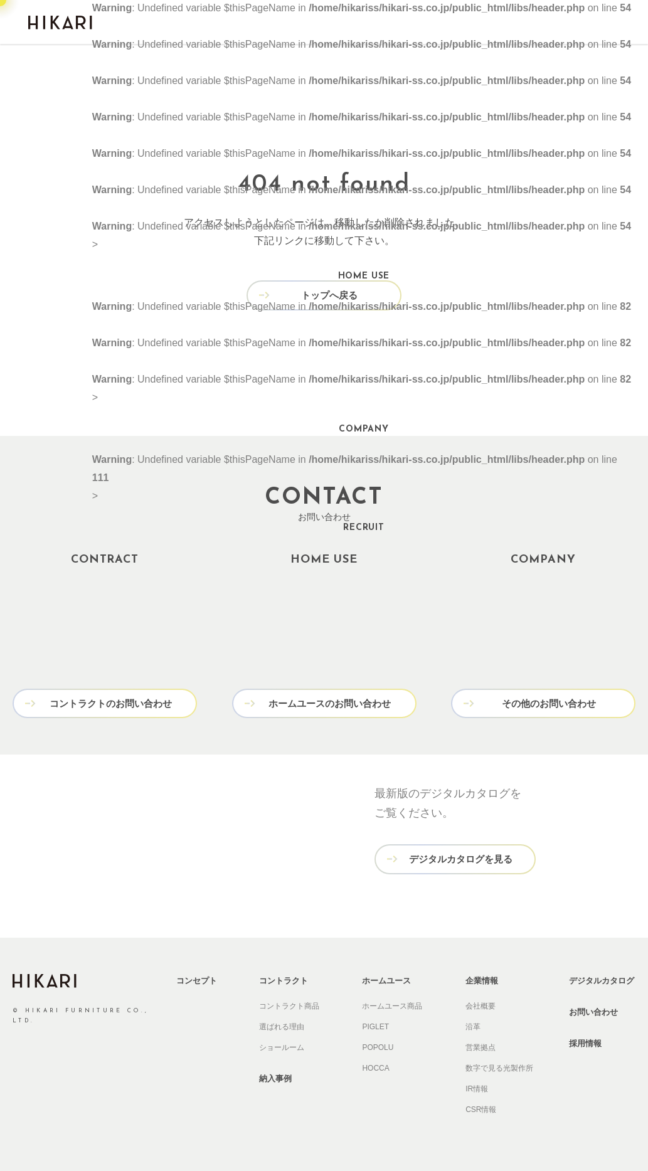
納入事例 (275, 1076)
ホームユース (386, 978)
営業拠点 (480, 1045)
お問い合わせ (593, 1010)
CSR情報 (480, 1107)
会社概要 (480, 1004)
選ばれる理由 (281, 1024)
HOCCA (375, 1066)
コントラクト (283, 978)
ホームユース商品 (392, 1004)
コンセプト (196, 978)
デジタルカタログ (601, 978)
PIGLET (375, 1024)
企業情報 (481, 978)
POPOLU (377, 1045)
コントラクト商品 (289, 1004)
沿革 (473, 1024)
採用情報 (585, 1041)
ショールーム (281, 1045)
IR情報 (476, 1087)
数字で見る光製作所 (499, 1066)
